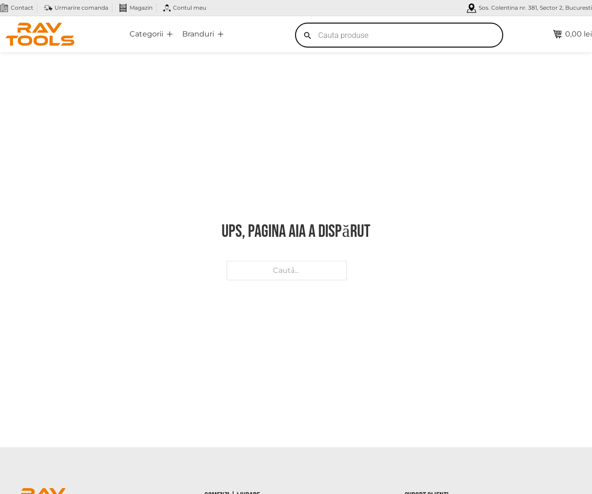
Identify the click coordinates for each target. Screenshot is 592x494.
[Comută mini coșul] (572, 34)
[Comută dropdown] (170, 34)
